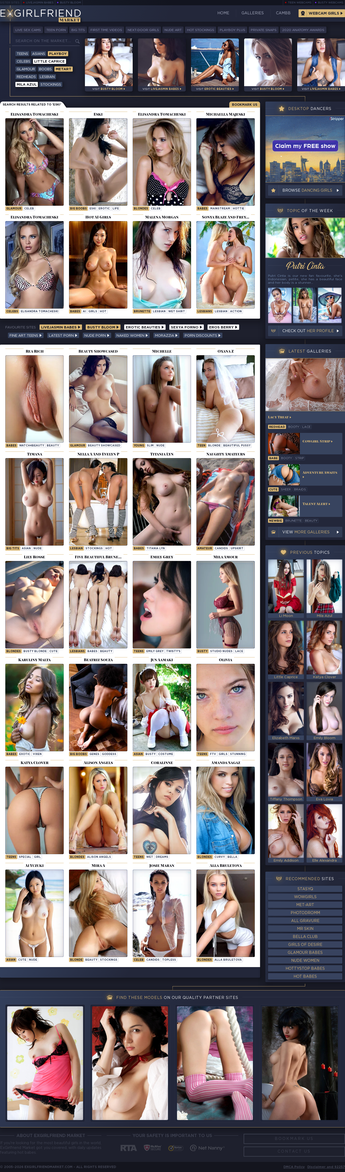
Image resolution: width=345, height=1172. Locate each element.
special (25, 857)
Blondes (141, 209)
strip (299, 458)
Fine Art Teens (26, 335)
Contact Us (294, 1151)
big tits (12, 548)
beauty (53, 446)
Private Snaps (264, 30)
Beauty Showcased (104, 446)
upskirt (237, 548)
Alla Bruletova (228, 960)
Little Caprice (49, 61)
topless (169, 960)
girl (37, 857)
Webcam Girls (324, 13)
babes (92, 651)
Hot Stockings (200, 30)
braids (300, 489)
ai (84, 311)
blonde (214, 446)
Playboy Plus (232, 30)
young (139, 446)
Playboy (58, 53)
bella (232, 857)
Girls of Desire (305, 944)
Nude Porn (97, 335)
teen (201, 446)
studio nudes (221, 651)
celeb (29, 209)
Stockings (51, 84)
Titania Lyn (155, 548)
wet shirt (176, 311)
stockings (94, 548)
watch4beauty (31, 446)
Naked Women (132, 335)
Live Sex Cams (28, 30)
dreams (162, 857)
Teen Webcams (300, 3)
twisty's (173, 651)
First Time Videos (106, 30)
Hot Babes (305, 976)
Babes (202, 209)
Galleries (253, 13)
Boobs (45, 69)
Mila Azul (27, 84)
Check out (308, 331)
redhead (277, 427)
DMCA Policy (294, 1167)
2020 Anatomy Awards (303, 30)
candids (221, 548)
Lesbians (204, 311)
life (116, 209)
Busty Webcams (330, 3)
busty (202, 651)
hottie (238, 209)
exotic (24, 754)
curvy (219, 857)
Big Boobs (78, 209)
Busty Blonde (35, 651)
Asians (38, 53)
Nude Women (305, 960)
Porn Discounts (203, 335)
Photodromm (305, 913)
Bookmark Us (244, 104)
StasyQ (305, 889)
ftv (213, 754)
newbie (275, 521)
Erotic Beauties (145, 327)
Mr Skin (305, 928)
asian (26, 548)
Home (223, 13)
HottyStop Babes (305, 968)
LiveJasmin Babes (40, 3)
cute (53, 651)
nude (160, 446)
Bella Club (305, 936)
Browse (307, 190)
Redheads (26, 77)
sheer (286, 489)
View (306, 532)
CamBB (283, 13)
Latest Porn (63, 335)
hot (103, 311)
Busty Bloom (70, 3)
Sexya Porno (186, 327)
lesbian (159, 311)
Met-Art (305, 905)
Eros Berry (223, 327)
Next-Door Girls (143, 30)
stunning (237, 754)
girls (92, 311)
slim (150, 446)
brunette (142, 311)
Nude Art (173, 30)
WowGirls (305, 897)
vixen (37, 754)
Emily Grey (154, 651)
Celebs (23, 61)
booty (293, 427)
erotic (104, 209)
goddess (109, 754)
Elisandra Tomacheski (39, 311)
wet (149, 857)
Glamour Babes (305, 952)
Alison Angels (99, 857)
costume (165, 754)
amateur (204, 548)
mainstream (220, 209)
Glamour (26, 69)
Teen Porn (56, 30)
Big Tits (78, 30)
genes (94, 754)
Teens (22, 53)
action (236, 311)
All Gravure (305, 921)
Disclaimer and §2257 (326, 1167)
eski (92, 209)
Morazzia (166, 335)
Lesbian (47, 77)
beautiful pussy (237, 446)
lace (239, 651)
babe (273, 458)
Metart (63, 69)
